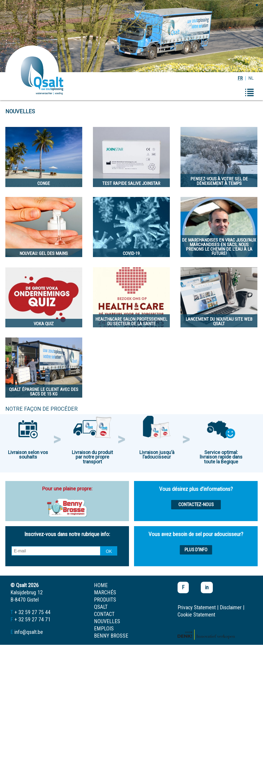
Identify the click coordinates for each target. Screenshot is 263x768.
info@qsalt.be (28, 632)
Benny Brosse (111, 636)
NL (251, 78)
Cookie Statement (196, 614)
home (101, 585)
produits (105, 599)
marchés (105, 592)
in (207, 587)
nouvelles (107, 621)
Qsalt (101, 607)
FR (240, 78)
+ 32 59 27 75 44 (32, 612)
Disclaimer (231, 607)
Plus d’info (196, 549)
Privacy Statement (197, 607)
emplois (104, 628)
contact (104, 614)
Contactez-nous (196, 504)
